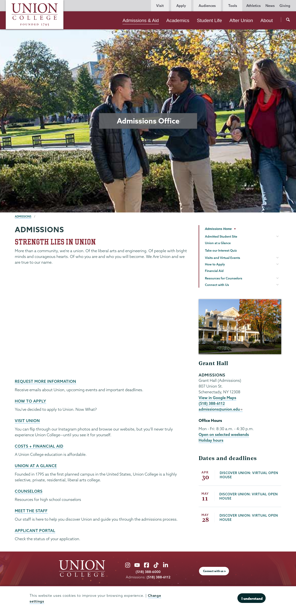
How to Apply (31, 400)
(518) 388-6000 (148, 571)
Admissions (23, 216)
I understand (252, 598)
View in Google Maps (217, 397)
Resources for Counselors (223, 278)
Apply (181, 5)
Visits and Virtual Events (222, 258)
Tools (232, 5)
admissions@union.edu (221, 409)
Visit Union (28, 420)
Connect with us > (214, 570)
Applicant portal (35, 529)
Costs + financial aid (40, 445)
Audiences (207, 5)
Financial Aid (214, 271)
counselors (29, 490)
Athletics (253, 5)
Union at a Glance (36, 465)
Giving (284, 5)
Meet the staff (31, 510)
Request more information (46, 381)
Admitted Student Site (221, 236)
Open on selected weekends (224, 435)
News (270, 5)
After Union (241, 20)
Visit (160, 5)
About (266, 20)
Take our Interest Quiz (221, 250)
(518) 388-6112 (212, 403)
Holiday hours (211, 441)
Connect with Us (217, 285)
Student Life (209, 20)
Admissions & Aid (141, 20)
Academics (177, 20)
